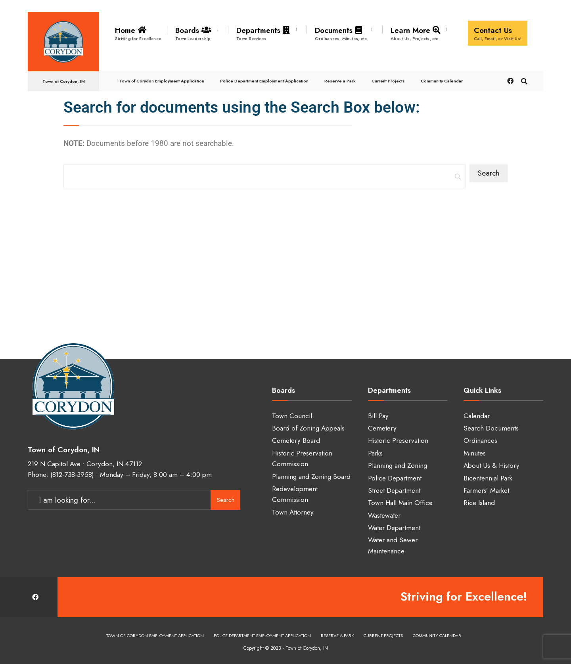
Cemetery (382, 428)
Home (138, 33)
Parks (375, 453)
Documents (341, 33)
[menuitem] (197, 32)
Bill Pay (378, 416)
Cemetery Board (296, 440)
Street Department (394, 490)
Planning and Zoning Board (311, 476)
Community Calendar (442, 81)
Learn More (417, 33)
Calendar (477, 416)
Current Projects (388, 81)
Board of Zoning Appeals (308, 428)
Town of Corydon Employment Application (161, 81)
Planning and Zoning (397, 465)
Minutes (475, 453)
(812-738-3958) (72, 474)
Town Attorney (293, 512)
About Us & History (491, 465)
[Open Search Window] (524, 81)
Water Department (394, 527)
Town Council (292, 416)
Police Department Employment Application (264, 81)
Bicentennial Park (488, 478)
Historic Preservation (398, 440)
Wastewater (384, 515)
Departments (264, 33)
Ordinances (480, 440)
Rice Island (479, 502)
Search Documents (491, 428)
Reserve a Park (340, 81)
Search (225, 500)
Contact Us (498, 33)
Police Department (395, 478)
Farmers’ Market (486, 490)
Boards (194, 33)
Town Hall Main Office (400, 502)
